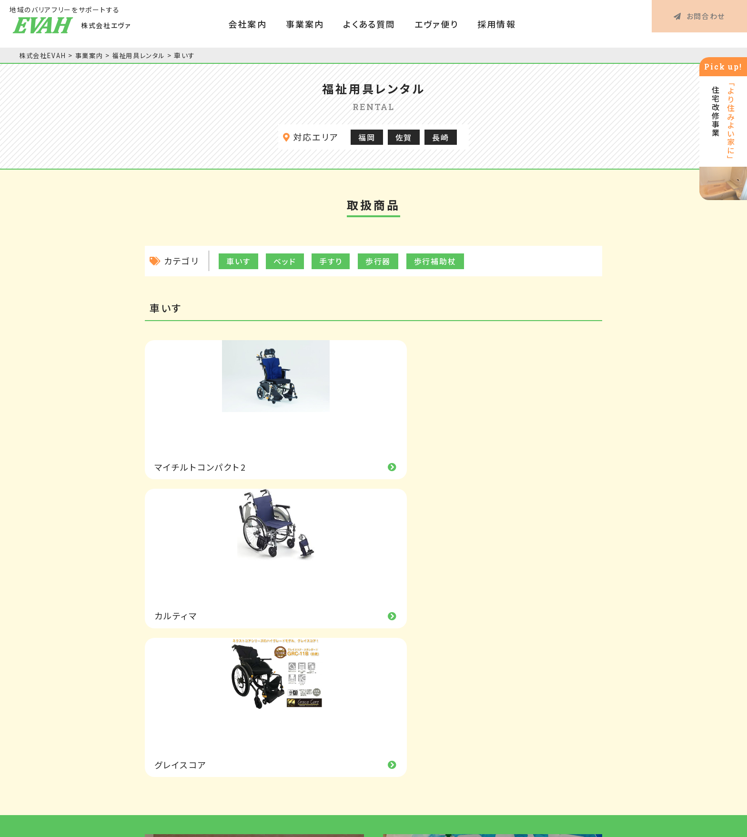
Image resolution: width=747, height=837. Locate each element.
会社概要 (301, 700)
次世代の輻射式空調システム (254, 571)
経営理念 (301, 680)
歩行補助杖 (435, 261)
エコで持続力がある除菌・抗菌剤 (492, 571)
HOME (170, 659)
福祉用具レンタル (433, 680)
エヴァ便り (436, 24)
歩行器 (378, 261)
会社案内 (247, 24)
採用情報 (496, 24)
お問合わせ (699, 24)
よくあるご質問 (536, 659)
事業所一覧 (305, 720)
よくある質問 (369, 24)
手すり (331, 261)
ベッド (284, 261)
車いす (238, 261)
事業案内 (305, 24)
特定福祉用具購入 (435, 700)
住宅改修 (418, 720)
